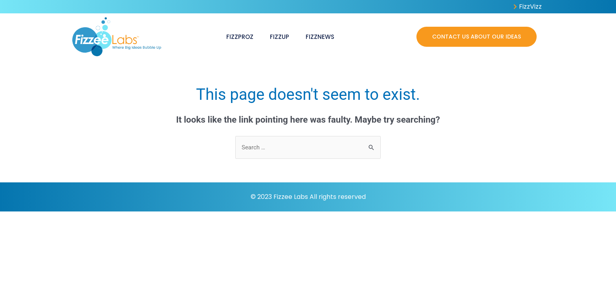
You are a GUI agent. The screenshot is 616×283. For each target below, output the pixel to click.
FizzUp (279, 37)
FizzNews (320, 37)
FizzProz (239, 37)
